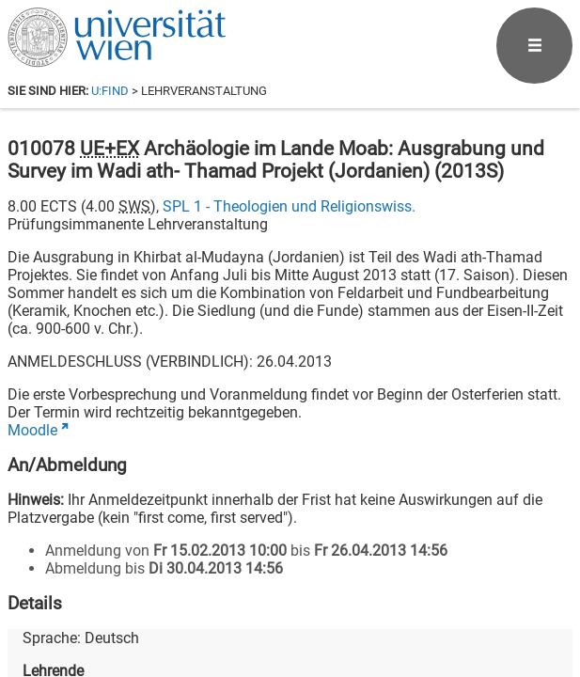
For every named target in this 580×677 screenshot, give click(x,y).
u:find (110, 91)
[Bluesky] (422, 598)
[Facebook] (361, 598)
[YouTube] (482, 598)
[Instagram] (542, 598)
